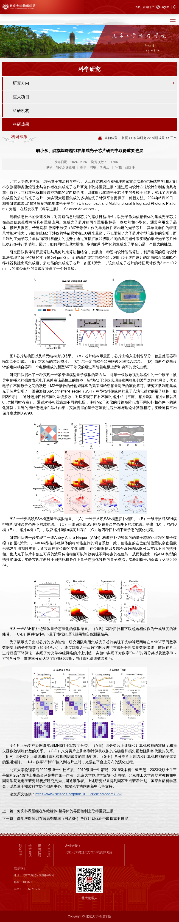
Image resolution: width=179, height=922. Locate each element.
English (164, 7)
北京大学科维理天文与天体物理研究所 (88, 852)
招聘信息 (39, 850)
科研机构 (21, 110)
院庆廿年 (20, 850)
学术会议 (30, 850)
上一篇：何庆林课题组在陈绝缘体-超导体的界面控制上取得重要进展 (58, 811)
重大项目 (21, 97)
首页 (138, 7)
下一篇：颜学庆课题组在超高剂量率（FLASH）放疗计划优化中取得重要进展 (65, 819)
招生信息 (48, 850)
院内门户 (148, 7)
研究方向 (21, 83)
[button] (175, 7)
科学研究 (140, 138)
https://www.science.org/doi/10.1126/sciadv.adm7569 (78, 794)
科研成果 (21, 124)
